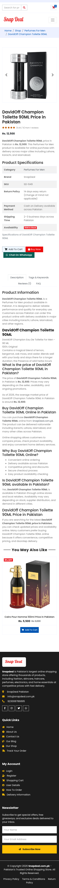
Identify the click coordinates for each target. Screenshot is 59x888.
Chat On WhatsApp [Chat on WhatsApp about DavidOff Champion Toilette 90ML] (19, 255)
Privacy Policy (11, 879)
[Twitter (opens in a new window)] (19, 708)
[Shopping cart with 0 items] (53, 7)
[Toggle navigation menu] (53, 20)
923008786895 (16, 701)
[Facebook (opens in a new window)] (4, 708)
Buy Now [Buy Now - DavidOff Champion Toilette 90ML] (34, 249)
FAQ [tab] (38, 283)
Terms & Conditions (33, 879)
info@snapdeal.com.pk (20, 696)
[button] (6, 74)
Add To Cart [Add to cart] (13, 249)
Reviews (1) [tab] (24, 283)
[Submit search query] (24, 7)
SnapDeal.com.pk (43, 421)
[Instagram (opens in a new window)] (12, 708)
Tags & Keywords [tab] (39, 277)
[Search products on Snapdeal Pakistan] (11, 7)
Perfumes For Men (34, 169)
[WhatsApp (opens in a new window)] (26, 708)
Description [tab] (17, 277)
